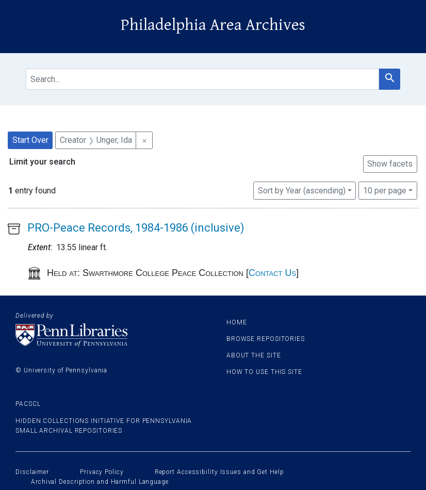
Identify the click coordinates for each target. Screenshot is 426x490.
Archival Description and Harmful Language (100, 481)
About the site (253, 355)
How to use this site (264, 371)
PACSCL (27, 403)
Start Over (30, 140)
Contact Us (272, 273)
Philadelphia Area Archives (213, 25)
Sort (302, 190)
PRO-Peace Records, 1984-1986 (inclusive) (135, 227)
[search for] (202, 79)
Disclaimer (32, 472)
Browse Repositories (265, 338)
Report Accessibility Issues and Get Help (219, 472)
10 (384, 189)
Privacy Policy (102, 472)
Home (236, 322)
